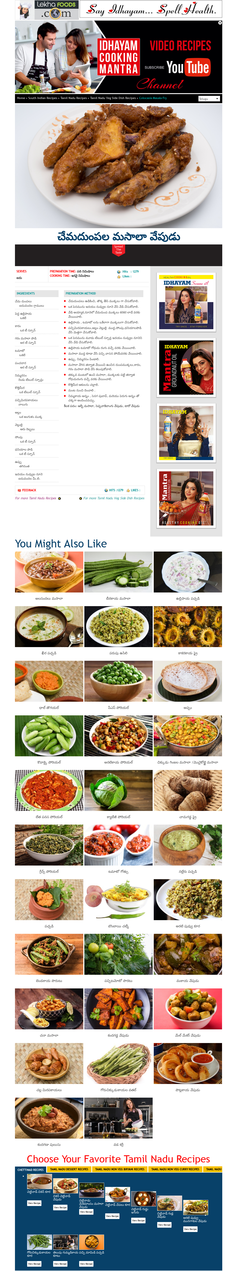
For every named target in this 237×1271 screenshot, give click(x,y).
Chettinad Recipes (30, 1170)
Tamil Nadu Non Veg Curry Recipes (175, 1169)
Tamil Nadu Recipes (74, 98)
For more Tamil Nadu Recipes (38, 498)
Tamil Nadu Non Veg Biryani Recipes (119, 1169)
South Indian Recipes (43, 98)
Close (220, 23)
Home (22, 98)
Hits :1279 (114, 490)
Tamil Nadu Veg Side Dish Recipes (114, 98)
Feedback (26, 490)
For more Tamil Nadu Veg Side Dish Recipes (111, 498)
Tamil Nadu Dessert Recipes (69, 1169)
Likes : (133, 490)
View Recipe (34, 1203)
